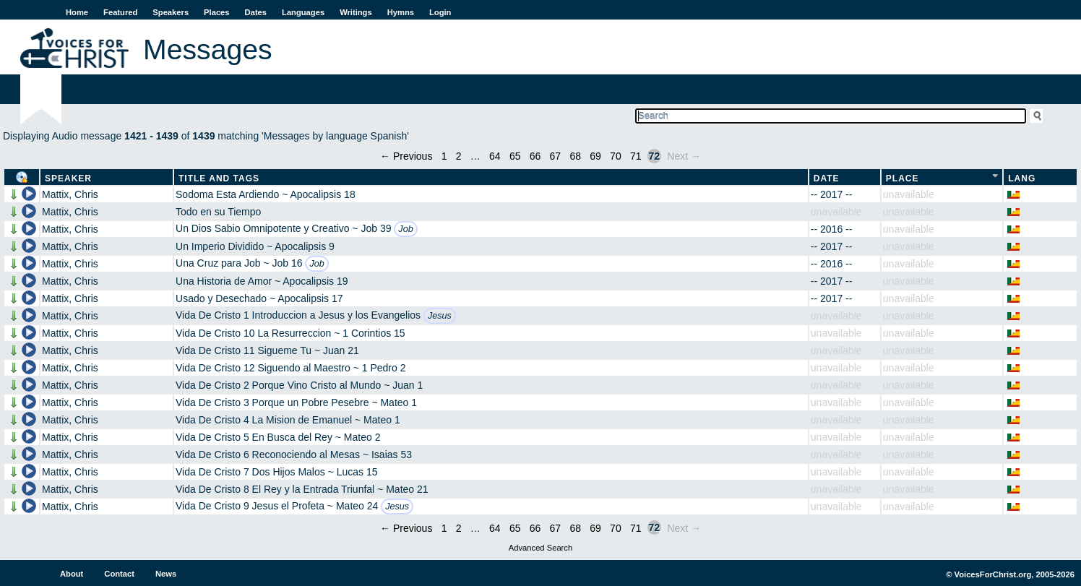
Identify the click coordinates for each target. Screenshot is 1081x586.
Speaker (68, 178)
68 (575, 156)
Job (405, 229)
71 (636, 156)
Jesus (440, 316)
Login (440, 12)
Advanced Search (540, 547)
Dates (256, 12)
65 (515, 156)
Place (902, 178)
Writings (356, 12)
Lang (1021, 178)
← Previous (406, 156)
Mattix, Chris (70, 194)
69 (595, 156)
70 (615, 156)
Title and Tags (218, 178)
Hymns (400, 12)
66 (535, 156)
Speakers (170, 12)
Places (216, 12)
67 (555, 156)
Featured (120, 12)
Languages (303, 12)
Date (827, 178)
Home (77, 12)
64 (495, 156)
